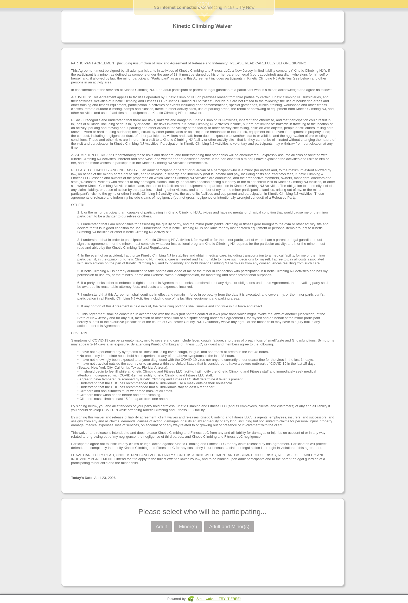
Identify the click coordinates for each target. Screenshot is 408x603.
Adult (161, 526)
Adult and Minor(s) (229, 526)
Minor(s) (188, 526)
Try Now (246, 7)
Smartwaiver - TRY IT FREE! (218, 599)
